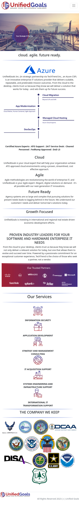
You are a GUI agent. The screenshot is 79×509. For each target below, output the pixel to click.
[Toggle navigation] (73, 5)
